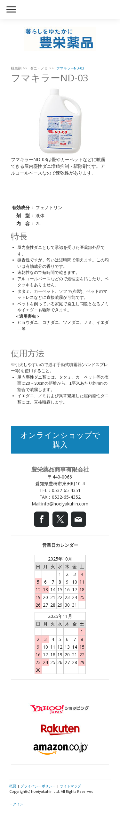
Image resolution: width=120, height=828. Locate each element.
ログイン (16, 803)
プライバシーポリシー (38, 785)
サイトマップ (70, 785)
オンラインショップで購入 (60, 440)
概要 (12, 785)
